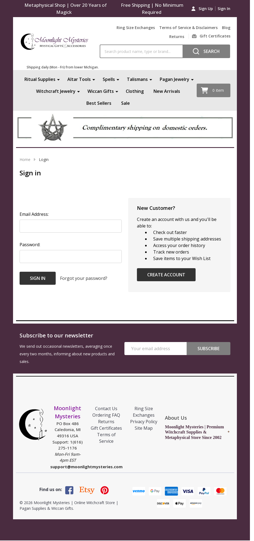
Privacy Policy (143, 422)
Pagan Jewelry (174, 79)
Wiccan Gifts (100, 91)
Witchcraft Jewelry (56, 91)
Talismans (137, 79)
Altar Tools (79, 79)
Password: (30, 245)
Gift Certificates (106, 428)
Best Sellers (98, 103)
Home (25, 159)
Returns (176, 36)
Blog (226, 27)
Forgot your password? (83, 278)
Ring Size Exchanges (136, 27)
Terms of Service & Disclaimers (188, 27)
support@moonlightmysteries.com (86, 466)
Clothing (135, 91)
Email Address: (34, 214)
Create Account (166, 275)
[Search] (206, 51)
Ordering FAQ (106, 415)
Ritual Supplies (39, 79)
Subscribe (208, 349)
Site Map (144, 428)
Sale (125, 103)
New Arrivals (166, 91)
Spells (109, 79)
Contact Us (106, 409)
